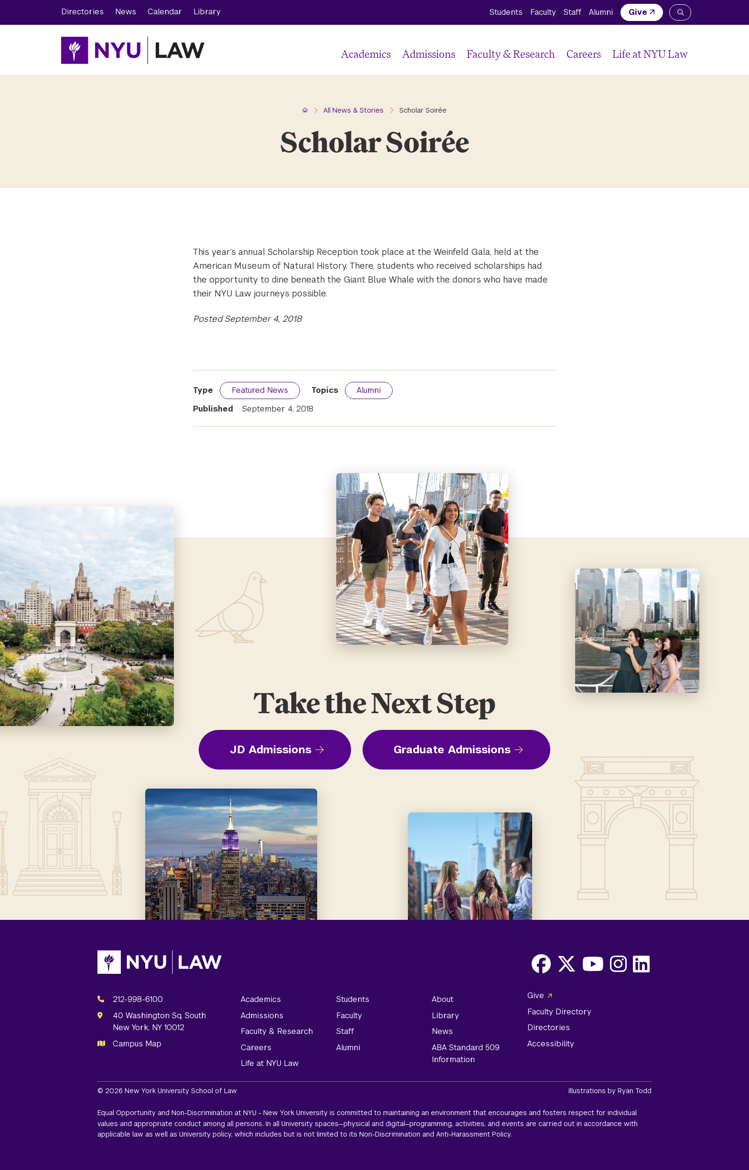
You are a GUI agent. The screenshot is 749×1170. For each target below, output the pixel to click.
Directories (82, 12)
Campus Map (137, 1044)
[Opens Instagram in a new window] (618, 963)
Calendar (165, 12)
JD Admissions (270, 749)
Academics (366, 54)
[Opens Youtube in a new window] (593, 963)
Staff (572, 12)
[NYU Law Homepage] (132, 50)
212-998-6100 (138, 999)
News (125, 12)
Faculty (543, 12)
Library (207, 12)
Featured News (260, 390)
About (442, 999)
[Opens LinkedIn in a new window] (641, 963)
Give (638, 12)
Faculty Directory (559, 1012)
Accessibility (550, 1044)
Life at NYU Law (650, 54)
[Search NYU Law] (680, 12)
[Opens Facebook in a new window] (541, 963)
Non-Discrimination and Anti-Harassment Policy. (435, 1134)
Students (506, 12)
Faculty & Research (511, 54)
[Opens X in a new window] (566, 963)
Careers (584, 54)
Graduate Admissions (452, 749)
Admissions (428, 54)
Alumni (601, 12)
